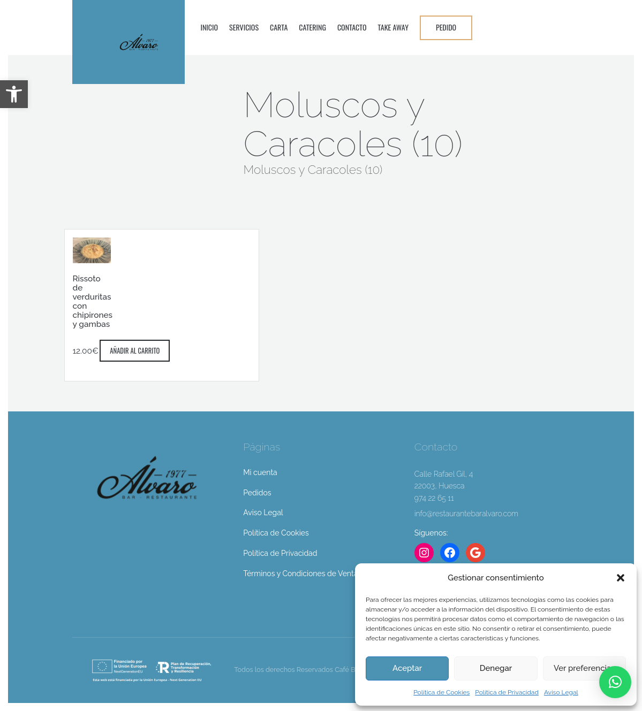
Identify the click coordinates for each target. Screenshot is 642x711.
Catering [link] (312, 27)
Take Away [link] (393, 27)
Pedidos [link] (257, 492)
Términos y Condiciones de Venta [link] (300, 573)
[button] (620, 577)
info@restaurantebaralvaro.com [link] (466, 513)
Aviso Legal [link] (561, 692)
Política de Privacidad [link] (507, 692)
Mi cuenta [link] (260, 472)
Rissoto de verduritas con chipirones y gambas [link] (93, 301)
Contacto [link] (352, 27)
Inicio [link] (209, 27)
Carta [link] (279, 27)
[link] (14, 94)
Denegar (496, 668)
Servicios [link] (244, 27)
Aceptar (407, 668)
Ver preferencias (584, 668)
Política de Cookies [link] (441, 692)
